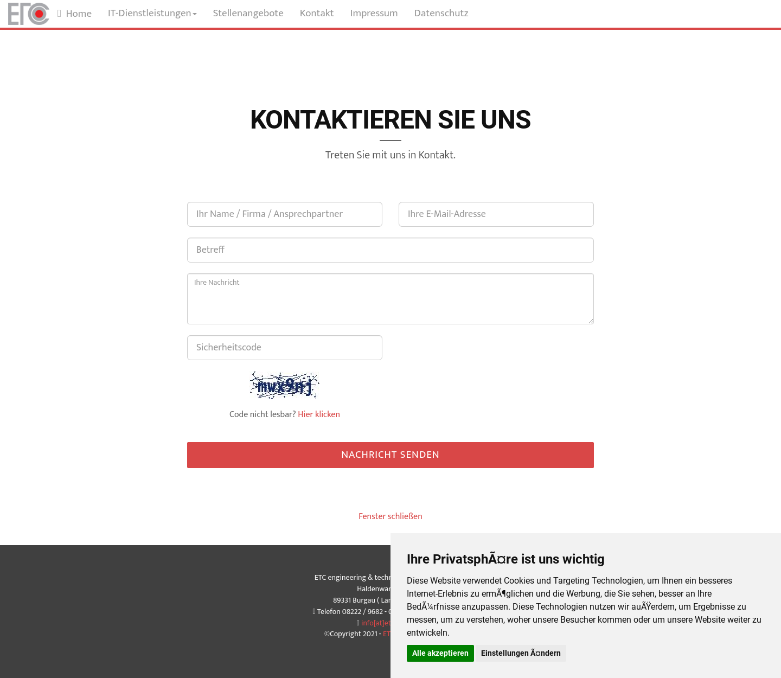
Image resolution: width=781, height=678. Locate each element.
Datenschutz (441, 13)
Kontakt (317, 13)
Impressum (374, 13)
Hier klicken (319, 414)
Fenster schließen (390, 516)
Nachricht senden (390, 454)
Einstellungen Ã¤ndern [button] (521, 653)
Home (74, 13)
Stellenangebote (248, 13)
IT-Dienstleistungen (152, 13)
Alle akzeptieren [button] (440, 653)
